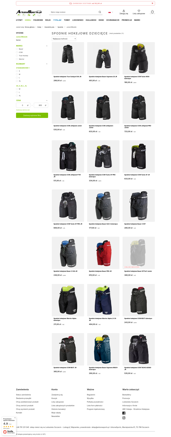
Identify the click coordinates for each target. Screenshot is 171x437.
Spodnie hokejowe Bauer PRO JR (100, 271)
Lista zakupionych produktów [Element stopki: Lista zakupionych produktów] (63, 406)
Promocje (127, 20)
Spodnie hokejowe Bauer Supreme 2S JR (103, 76)
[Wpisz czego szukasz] (75, 12)
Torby (67, 20)
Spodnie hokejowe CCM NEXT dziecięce (138, 318)
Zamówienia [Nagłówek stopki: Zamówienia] (22, 389)
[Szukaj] (99, 12)
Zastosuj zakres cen (23, 110)
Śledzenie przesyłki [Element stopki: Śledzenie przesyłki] (23, 398)
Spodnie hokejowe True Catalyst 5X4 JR (67, 76)
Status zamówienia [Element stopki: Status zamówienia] (23, 395)
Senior (18, 40)
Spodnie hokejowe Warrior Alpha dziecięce (65, 319)
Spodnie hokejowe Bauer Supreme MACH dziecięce (103, 368)
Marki (137, 20)
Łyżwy (19, 20)
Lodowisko (77, 20)
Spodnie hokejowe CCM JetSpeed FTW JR (67, 176)
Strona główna (29, 27)
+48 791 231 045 (22, 427)
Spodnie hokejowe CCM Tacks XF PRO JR (68, 224)
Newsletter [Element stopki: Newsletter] (56, 416)
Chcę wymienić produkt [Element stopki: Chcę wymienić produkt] (25, 409)
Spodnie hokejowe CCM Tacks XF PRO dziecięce (102, 176)
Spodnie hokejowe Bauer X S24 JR (65, 271)
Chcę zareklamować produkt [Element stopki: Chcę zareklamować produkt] (27, 402)
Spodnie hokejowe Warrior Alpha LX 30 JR (102, 319)
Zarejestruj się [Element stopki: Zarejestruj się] (57, 395)
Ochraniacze (112, 20)
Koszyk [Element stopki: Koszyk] (54, 398)
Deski (101, 20)
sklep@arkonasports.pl (101, 427)
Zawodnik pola (49, 27)
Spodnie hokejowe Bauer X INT (135, 224)
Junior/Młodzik (21, 37)
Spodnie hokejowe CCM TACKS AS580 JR (137, 368)
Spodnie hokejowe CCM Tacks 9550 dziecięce (136, 77)
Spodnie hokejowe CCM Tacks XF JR (137, 175)
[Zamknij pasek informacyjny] (152, 3)
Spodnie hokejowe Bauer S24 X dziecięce (103, 224)
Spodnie (60, 27)
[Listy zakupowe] (139, 12)
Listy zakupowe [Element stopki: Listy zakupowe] (58, 402)
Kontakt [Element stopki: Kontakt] (19, 413)
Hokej (28, 20)
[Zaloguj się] (123, 12)
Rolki (48, 20)
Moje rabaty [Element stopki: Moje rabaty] (56, 413)
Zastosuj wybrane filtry (32, 115)
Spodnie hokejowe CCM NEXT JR (65, 367)
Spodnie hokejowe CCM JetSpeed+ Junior (101, 127)
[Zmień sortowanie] (64, 39)
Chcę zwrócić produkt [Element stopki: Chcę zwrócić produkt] (24, 406)
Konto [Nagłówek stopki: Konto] (55, 389)
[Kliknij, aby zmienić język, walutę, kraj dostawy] (110, 12)
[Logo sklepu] (29, 12)
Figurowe (38, 20)
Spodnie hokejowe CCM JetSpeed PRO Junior (137, 127)
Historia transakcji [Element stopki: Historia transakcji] (59, 409)
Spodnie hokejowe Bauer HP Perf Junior (138, 271)
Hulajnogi (91, 20)
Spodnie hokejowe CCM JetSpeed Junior (68, 126)
